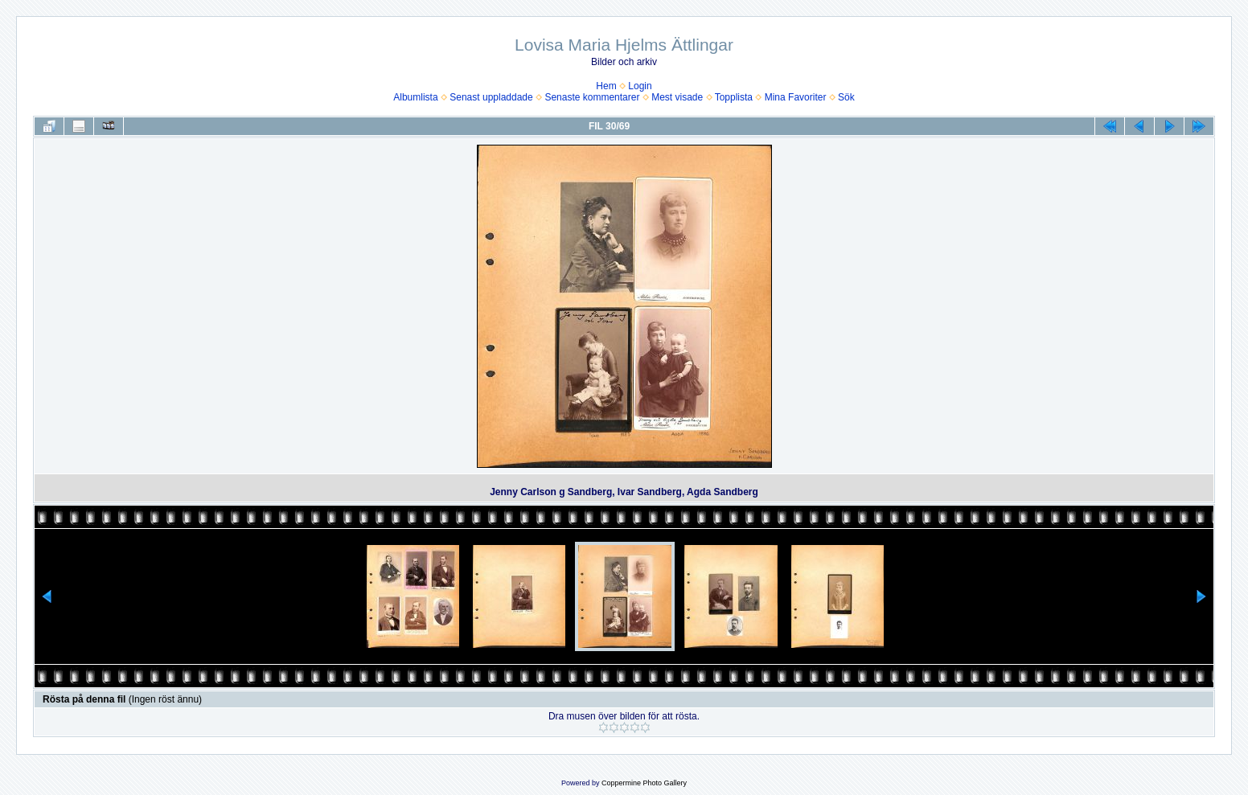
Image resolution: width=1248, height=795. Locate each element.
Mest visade (677, 97)
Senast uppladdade (491, 97)
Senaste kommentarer (591, 97)
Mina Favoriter (796, 97)
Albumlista (415, 97)
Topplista (734, 97)
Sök (846, 97)
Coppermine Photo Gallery (644, 783)
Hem (606, 86)
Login (639, 86)
